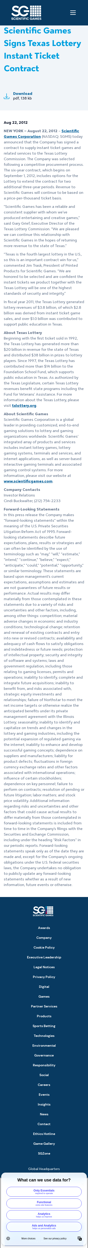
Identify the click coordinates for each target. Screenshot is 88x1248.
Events (44, 1094)
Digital (44, 987)
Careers (44, 1085)
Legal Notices (44, 967)
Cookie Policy (44, 947)
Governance (44, 1055)
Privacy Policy (44, 977)
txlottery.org (24, 405)
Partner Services (44, 1006)
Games (44, 996)
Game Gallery (44, 1144)
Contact (44, 1124)
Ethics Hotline (44, 1134)
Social (44, 1075)
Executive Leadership (44, 957)
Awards (44, 928)
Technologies (44, 1036)
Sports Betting (44, 1026)
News (44, 1114)
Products (44, 1016)
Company (44, 938)
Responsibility (44, 1065)
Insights (44, 1104)
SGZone (44, 1153)
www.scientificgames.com (28, 481)
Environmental (44, 1045)
